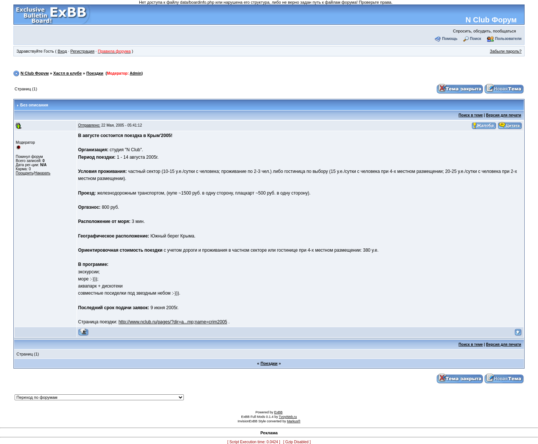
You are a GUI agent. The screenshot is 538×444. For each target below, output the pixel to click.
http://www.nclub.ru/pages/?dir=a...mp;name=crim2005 (172, 322)
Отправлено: (89, 125)
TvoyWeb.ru (288, 417)
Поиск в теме (470, 115)
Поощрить (24, 173)
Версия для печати (503, 115)
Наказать (42, 173)
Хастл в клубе (67, 73)
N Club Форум (491, 20)
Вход (62, 51)
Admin (135, 73)
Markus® (293, 421)
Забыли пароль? (506, 51)
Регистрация (82, 51)
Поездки (94, 73)
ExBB (278, 412)
